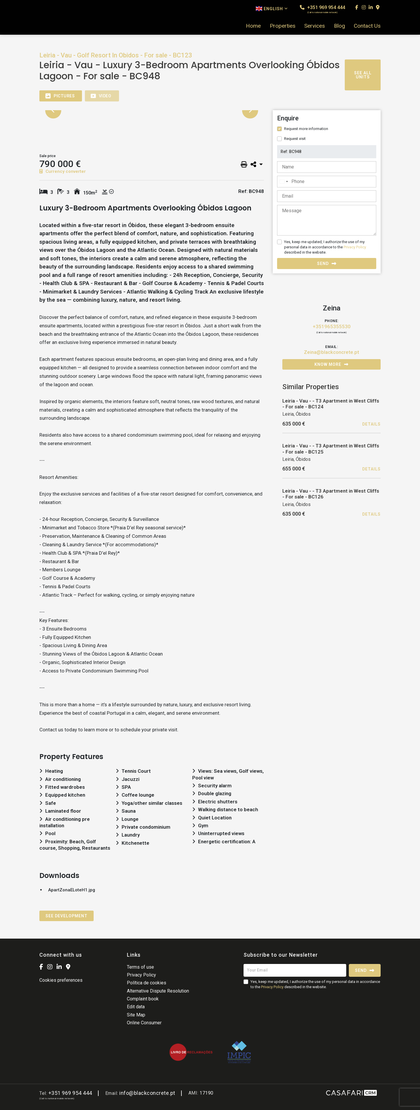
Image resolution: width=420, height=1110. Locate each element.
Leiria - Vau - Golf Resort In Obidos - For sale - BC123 (115, 55)
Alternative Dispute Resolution (158, 991)
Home (253, 26)
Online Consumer (144, 1022)
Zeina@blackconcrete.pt (331, 352)
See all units (363, 75)
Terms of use (140, 967)
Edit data (136, 1006)
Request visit (295, 138)
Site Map (136, 1015)
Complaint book (143, 999)
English (272, 8)
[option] (60, 132)
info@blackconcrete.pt (147, 1093)
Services (314, 26)
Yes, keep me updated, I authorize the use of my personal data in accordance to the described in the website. (325, 247)
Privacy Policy (355, 247)
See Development (67, 916)
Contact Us (367, 26)
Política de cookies (146, 983)
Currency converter (62, 171)
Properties (282, 26)
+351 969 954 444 (322, 9)
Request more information (306, 129)
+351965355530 (332, 326)
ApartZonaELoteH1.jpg (71, 890)
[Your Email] (295, 970)
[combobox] (283, 181)
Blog (339, 26)
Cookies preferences (61, 980)
